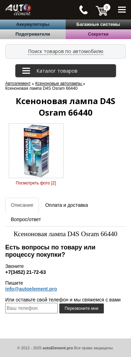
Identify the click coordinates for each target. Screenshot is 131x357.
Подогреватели (32, 34)
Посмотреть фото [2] (36, 183)
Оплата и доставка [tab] (66, 205)
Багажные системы (98, 24)
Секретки (98, 34)
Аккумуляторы (32, 24)
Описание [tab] (22, 205)
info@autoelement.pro (31, 289)
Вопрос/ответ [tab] (26, 219)
